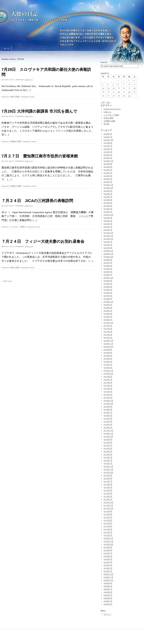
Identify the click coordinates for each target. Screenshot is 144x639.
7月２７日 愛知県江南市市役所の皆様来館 (40, 156)
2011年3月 (108, 529)
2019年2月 (108, 299)
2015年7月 (108, 379)
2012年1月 (108, 499)
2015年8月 (108, 376)
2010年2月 (108, 568)
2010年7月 (108, 553)
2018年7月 (108, 305)
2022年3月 (108, 227)
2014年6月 (108, 415)
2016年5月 (108, 358)
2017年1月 (108, 337)
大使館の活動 (15, 141)
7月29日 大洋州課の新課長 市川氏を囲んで (39, 111)
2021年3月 (108, 248)
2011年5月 (108, 523)
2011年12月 (108, 502)
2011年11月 (108, 505)
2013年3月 (108, 457)
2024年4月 (108, 173)
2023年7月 (108, 197)
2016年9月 (108, 349)
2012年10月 (108, 472)
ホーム (6, 48)
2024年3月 (108, 176)
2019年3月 (108, 296)
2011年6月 (108, 520)
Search (103, 62)
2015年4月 (108, 388)
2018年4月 (108, 314)
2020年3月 (108, 269)
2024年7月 (108, 170)
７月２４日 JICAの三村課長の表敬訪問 (37, 200)
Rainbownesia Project (112, 109)
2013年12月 (108, 430)
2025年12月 (108, 140)
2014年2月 (108, 424)
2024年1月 (108, 182)
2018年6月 (108, 308)
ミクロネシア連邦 (17, 227)
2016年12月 (108, 340)
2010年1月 (108, 571)
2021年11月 (108, 236)
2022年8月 (108, 218)
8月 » (108, 102)
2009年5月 (108, 595)
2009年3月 (108, 601)
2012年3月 (108, 493)
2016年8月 (108, 352)
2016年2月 (108, 367)
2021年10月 (108, 239)
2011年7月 (108, 517)
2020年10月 (108, 257)
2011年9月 (108, 511)
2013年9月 (108, 439)
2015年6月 (108, 382)
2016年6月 (108, 355)
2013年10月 (108, 436)
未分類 (106, 124)
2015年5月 (108, 385)
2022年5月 (108, 221)
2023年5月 (108, 203)
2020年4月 (108, 266)
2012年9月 (108, 475)
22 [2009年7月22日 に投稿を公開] (119, 92)
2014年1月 (108, 427)
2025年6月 (108, 149)
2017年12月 (108, 323)
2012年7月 (108, 481)
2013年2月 (108, 460)
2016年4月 (108, 361)
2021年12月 (108, 233)
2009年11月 (108, 577)
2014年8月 (108, 409)
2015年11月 (108, 370)
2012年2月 (108, 496)
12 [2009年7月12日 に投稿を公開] (103, 88)
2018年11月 (108, 302)
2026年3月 (108, 134)
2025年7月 (108, 146)
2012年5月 (108, 487)
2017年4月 (108, 332)
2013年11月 (108, 433)
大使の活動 (14, 97)
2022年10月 (108, 215)
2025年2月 (108, 158)
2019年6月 (108, 287)
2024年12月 (108, 161)
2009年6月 (108, 592)
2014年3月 (108, 421)
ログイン (107, 614)
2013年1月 (108, 463)
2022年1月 (108, 230)
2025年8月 (108, 143)
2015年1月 (108, 397)
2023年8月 (108, 194)
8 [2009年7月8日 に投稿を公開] (118, 84)
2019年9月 (108, 281)
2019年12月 (108, 278)
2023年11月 (108, 185)
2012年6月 (108, 484)
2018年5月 (108, 311)
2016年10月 (108, 346)
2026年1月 (108, 137)
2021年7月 (108, 242)
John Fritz (9, 80)
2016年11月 (108, 343)
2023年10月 (108, 188)
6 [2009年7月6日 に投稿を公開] (107, 84)
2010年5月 (108, 559)
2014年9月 (108, 406)
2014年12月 (108, 400)
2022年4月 (108, 224)
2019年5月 (108, 290)
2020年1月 (108, 275)
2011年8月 (108, 514)
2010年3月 (108, 565)
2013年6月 (108, 448)
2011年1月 (108, 535)
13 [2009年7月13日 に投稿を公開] (108, 88)
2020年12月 (108, 251)
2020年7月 (108, 263)
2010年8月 (108, 550)
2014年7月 (108, 412)
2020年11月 (108, 254)
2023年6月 (108, 200)
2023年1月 (108, 212)
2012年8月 (108, 478)
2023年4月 (108, 206)
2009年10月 (108, 580)
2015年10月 (108, 373)
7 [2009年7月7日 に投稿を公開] (113, 84)
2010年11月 (108, 541)
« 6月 (102, 102)
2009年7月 (108, 589)
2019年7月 (108, 284)
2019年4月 (108, 293)
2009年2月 (108, 604)
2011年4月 (108, 526)
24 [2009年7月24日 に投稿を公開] (129, 92)
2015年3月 (108, 391)
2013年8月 (108, 442)
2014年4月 (108, 418)
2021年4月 (108, 245)
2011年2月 (108, 532)
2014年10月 (108, 403)
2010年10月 (108, 544)
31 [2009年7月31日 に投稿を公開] (129, 96)
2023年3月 (108, 209)
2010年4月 (108, 562)
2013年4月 (108, 454)
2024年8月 (108, 167)
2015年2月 (108, 394)
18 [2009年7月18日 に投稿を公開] (134, 88)
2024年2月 (108, 179)
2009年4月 (108, 598)
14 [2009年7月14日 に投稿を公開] (114, 88)
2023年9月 (108, 191)
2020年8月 (108, 260)
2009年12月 (108, 574)
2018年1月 (108, 320)
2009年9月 (108, 583)
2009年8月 (108, 586)
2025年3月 (108, 155)
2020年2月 (108, 272)
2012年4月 (108, 490)
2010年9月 (108, 547)
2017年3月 (108, 335)
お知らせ (107, 112)
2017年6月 (108, 329)
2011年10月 (108, 508)
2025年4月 (108, 152)
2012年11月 (108, 469)
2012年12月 (108, 466)
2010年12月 (108, 538)
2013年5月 (108, 451)
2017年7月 (108, 326)
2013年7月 (108, 445)
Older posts (7, 281)
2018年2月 (108, 317)
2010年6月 (108, 556)
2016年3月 (108, 364)
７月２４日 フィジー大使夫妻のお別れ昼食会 (43, 241)
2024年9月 (108, 164)
